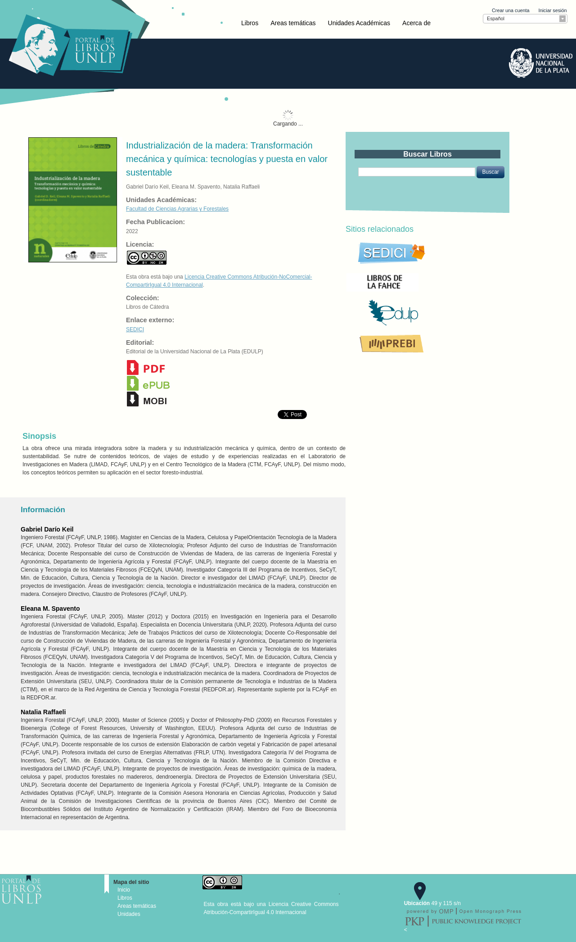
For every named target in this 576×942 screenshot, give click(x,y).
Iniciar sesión (552, 10)
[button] (490, 172)
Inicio (123, 890)
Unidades (128, 914)
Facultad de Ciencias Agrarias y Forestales (177, 209)
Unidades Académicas (359, 23)
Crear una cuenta (510, 10)
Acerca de (416, 23)
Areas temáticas (292, 23)
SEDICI (135, 329)
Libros (249, 23)
